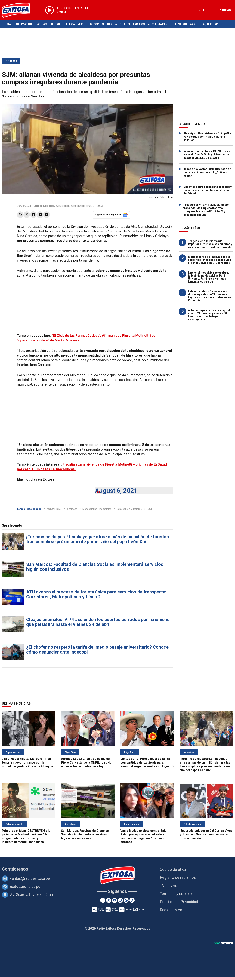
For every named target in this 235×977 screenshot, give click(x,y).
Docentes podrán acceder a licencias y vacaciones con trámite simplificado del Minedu (207, 190)
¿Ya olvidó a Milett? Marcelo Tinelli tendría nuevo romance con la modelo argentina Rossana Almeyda (27, 762)
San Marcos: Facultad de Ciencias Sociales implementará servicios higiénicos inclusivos (94, 567)
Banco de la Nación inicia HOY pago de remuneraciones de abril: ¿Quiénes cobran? (207, 172)
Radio (193, 24)
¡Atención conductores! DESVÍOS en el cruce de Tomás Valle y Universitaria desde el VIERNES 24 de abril (207, 154)
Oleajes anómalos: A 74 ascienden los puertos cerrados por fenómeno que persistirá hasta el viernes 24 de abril (98, 622)
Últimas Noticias (28, 24)
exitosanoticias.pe (25, 886)
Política (69, 24)
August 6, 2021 (116, 490)
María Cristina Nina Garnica (96, 508)
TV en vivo (168, 885)
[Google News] (126, 900)
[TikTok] (132, 900)
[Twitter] (108, 900)
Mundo (82, 24)
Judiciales (114, 24)
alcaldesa (72, 508)
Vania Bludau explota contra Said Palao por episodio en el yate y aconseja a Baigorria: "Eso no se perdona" (143, 836)
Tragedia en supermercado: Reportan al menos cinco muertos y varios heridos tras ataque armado (210, 244)
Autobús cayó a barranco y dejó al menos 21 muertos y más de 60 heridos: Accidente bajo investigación (209, 315)
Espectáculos (134, 24)
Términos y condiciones (179, 893)
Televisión (179, 24)
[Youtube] (114, 900)
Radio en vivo (171, 910)
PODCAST (226, 10)
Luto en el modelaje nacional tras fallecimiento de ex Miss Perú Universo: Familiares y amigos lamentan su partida (208, 277)
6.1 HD (202, 10)
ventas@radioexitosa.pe (30, 878)
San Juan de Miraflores (129, 508)
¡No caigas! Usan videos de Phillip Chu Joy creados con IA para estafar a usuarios (207, 137)
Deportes (97, 24)
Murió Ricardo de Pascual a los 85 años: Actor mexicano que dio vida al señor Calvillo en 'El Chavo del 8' (209, 259)
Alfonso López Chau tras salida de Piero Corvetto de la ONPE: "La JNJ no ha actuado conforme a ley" (86, 762)
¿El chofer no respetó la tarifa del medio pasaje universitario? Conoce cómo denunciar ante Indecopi (97, 650)
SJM (149, 508)
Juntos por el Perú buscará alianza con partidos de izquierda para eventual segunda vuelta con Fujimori (147, 762)
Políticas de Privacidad (179, 901)
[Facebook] (102, 900)
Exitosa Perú (160, 24)
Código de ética (173, 869)
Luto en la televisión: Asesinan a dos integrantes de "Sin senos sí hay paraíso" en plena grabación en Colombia (209, 296)
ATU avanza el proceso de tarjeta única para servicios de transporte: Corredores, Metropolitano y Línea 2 (96, 594)
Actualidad (51, 24)
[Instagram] (120, 900)
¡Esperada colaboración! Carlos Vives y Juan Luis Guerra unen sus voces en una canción (206, 834)
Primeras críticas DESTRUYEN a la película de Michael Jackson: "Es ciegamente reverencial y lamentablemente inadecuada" (26, 836)
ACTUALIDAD (54, 508)
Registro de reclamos (178, 877)
